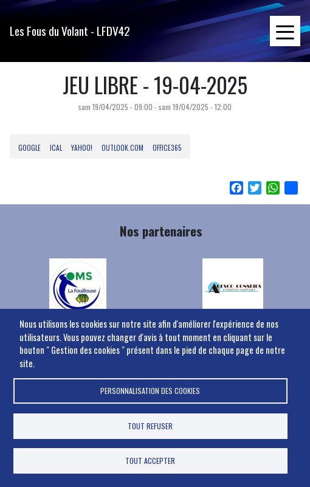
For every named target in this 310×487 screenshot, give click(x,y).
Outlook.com (122, 148)
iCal (56, 148)
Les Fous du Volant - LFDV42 (70, 31)
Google (29, 148)
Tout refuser (150, 426)
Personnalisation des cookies (150, 390)
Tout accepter (150, 460)
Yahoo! (81, 148)
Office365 (167, 148)
